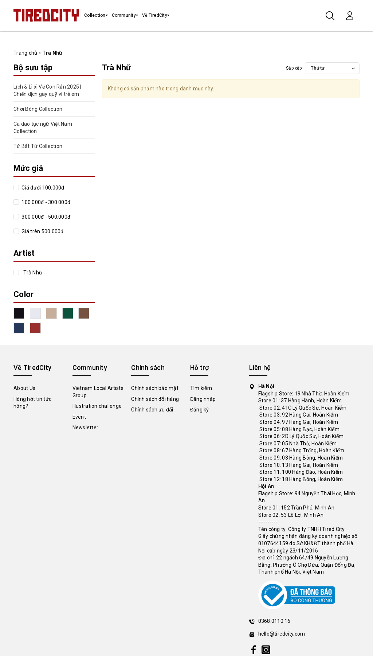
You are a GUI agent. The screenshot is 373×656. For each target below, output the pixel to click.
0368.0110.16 (274, 621)
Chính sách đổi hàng (155, 399)
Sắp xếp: (294, 68)
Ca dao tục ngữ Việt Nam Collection (42, 127)
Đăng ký (199, 410)
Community (124, 15)
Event (79, 417)
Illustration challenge (97, 406)
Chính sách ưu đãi (152, 410)
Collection (95, 15)
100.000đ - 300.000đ (45, 202)
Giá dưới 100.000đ (42, 188)
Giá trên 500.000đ (42, 231)
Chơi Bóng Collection (37, 109)
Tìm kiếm (201, 388)
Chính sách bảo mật (154, 388)
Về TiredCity (154, 15)
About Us (24, 388)
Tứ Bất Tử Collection (37, 146)
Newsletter (85, 427)
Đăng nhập (203, 399)
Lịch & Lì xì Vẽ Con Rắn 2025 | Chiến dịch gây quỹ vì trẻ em (47, 90)
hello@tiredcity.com (281, 634)
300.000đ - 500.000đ (45, 217)
